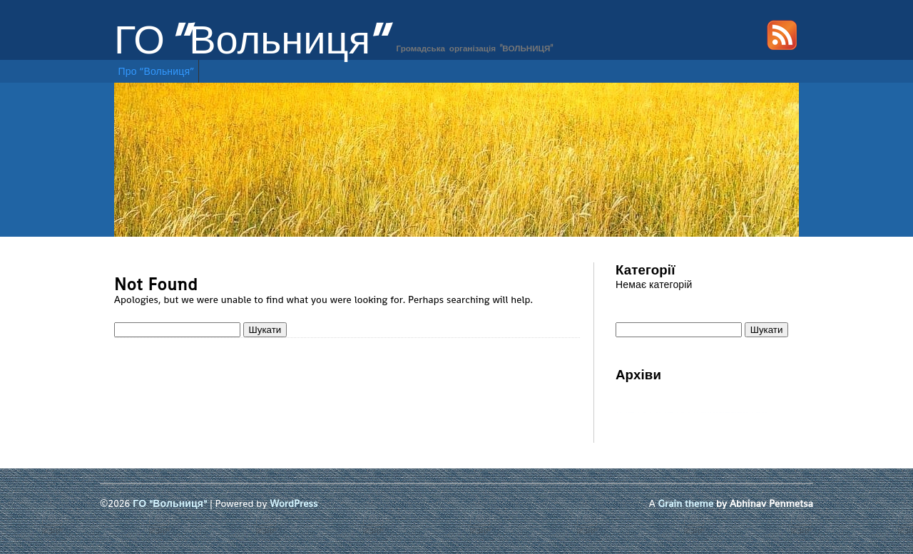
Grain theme (686, 503)
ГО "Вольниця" (250, 40)
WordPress (293, 503)
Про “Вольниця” (156, 71)
